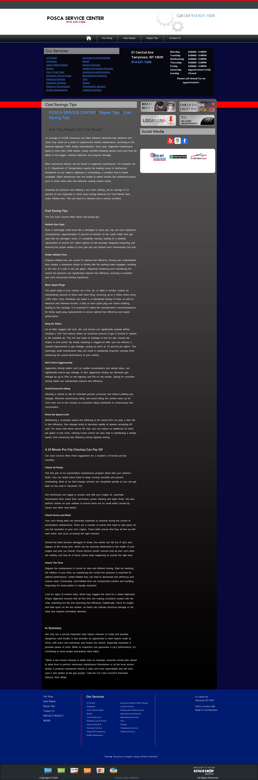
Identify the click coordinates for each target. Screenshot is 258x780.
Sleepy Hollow (140, 756)
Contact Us (175, 38)
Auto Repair (129, 38)
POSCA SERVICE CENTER (72, 112)
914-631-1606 (203, 15)
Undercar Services (92, 90)
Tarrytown (118, 756)
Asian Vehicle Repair (57, 65)
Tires (84, 79)
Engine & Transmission (58, 86)
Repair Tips (152, 38)
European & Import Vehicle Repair (134, 703)
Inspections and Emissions (96, 72)
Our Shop (107, 38)
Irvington (128, 756)
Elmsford (153, 756)
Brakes (49, 68)
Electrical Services (55, 79)
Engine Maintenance (57, 90)
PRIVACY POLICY (53, 715)
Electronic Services (56, 82)
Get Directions (211, 710)
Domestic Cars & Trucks (58, 75)
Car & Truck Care (55, 72)
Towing (86, 82)
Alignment (51, 61)
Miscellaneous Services (94, 75)
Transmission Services (94, 86)
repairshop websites (204, 772)
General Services (91, 65)
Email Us (199, 710)
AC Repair (51, 57)
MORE (47, 720)
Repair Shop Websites (126, 777)
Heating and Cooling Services (97, 68)
